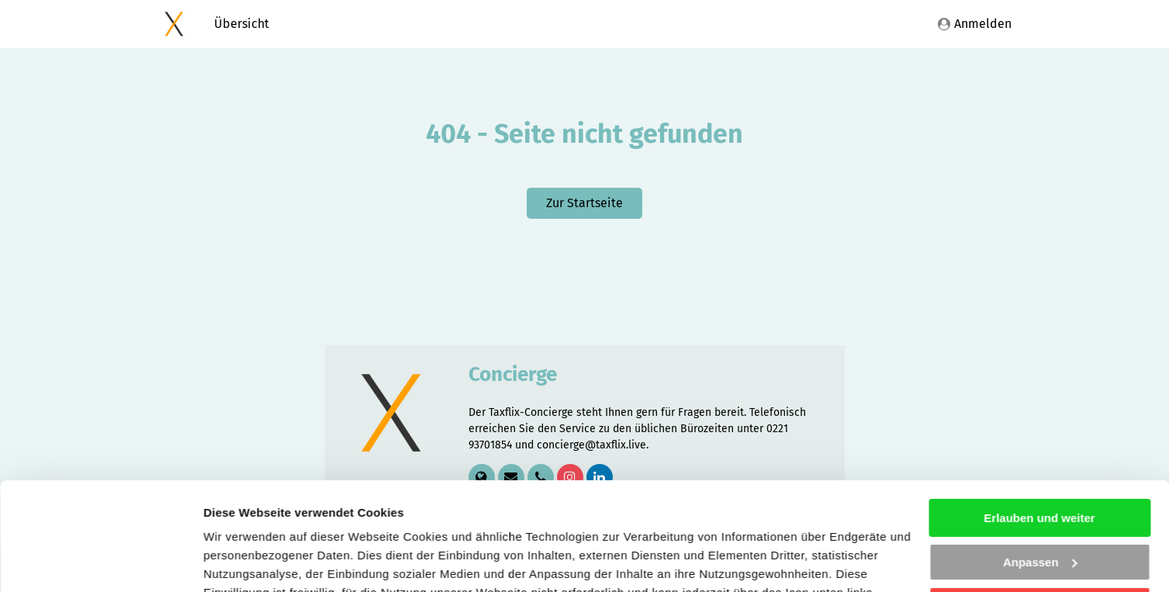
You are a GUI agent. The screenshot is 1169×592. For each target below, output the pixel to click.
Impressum (772, 518)
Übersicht (241, 23)
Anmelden (975, 23)
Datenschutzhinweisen (628, 518)
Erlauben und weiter (1039, 425)
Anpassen (1040, 469)
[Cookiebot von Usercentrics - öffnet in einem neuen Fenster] (100, 561)
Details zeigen (242, 561)
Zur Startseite (584, 203)
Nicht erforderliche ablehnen (1039, 513)
